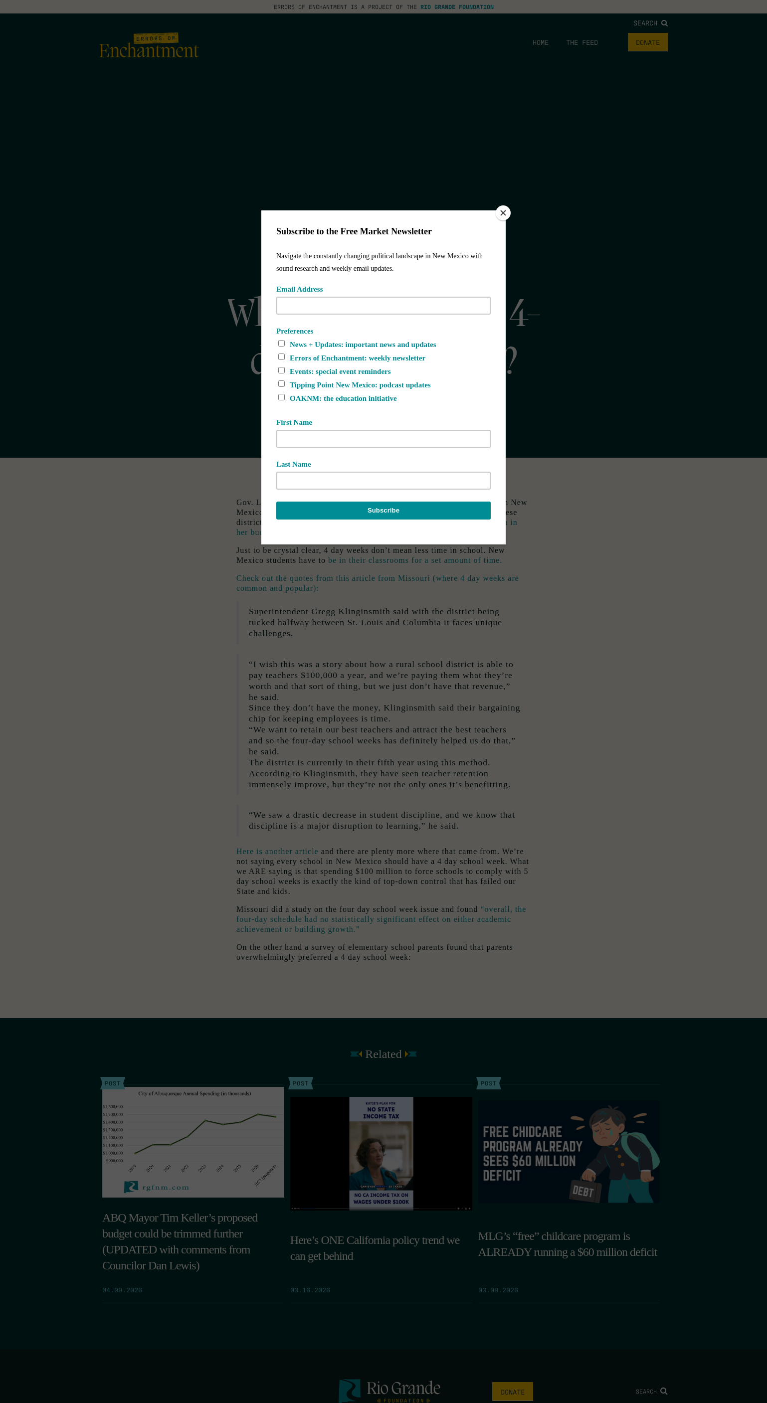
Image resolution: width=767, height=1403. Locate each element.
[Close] (503, 212)
